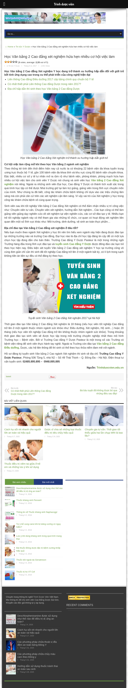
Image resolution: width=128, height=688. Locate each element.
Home (8, 46)
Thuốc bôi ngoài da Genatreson (31, 560)
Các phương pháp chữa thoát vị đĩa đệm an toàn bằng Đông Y (37, 643)
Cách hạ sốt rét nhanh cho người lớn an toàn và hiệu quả (37, 631)
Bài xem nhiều (19, 482)
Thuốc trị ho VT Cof (25, 572)
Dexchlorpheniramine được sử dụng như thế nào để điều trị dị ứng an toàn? (37, 618)
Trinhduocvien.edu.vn (110, 367)
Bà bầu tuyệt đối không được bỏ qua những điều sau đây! (97, 391)
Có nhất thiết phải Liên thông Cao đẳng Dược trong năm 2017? (44, 84)
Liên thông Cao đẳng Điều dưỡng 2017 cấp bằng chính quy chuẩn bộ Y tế (51, 79)
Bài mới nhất (48, 482)
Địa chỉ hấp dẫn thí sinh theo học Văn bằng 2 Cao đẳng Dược (44, 88)
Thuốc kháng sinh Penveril (29, 500)
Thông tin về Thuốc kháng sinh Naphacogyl (36, 512)
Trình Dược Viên (41, 597)
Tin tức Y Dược (23, 46)
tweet (8, 376)
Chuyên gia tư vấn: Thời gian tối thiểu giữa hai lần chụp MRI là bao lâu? (104, 432)
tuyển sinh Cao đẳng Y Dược (73, 244)
